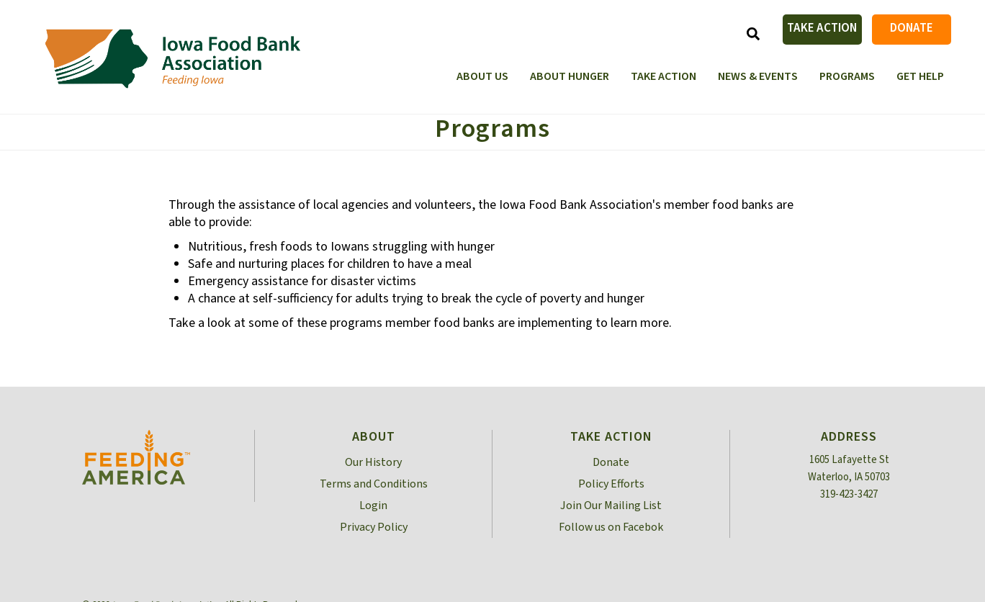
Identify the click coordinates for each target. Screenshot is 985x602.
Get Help (920, 76)
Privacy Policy (374, 527)
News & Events (758, 76)
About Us (482, 76)
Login (373, 505)
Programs (847, 76)
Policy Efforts (611, 484)
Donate (911, 28)
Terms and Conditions (374, 484)
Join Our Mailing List (611, 505)
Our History (373, 462)
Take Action (822, 28)
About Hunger (569, 76)
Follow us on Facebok (611, 527)
